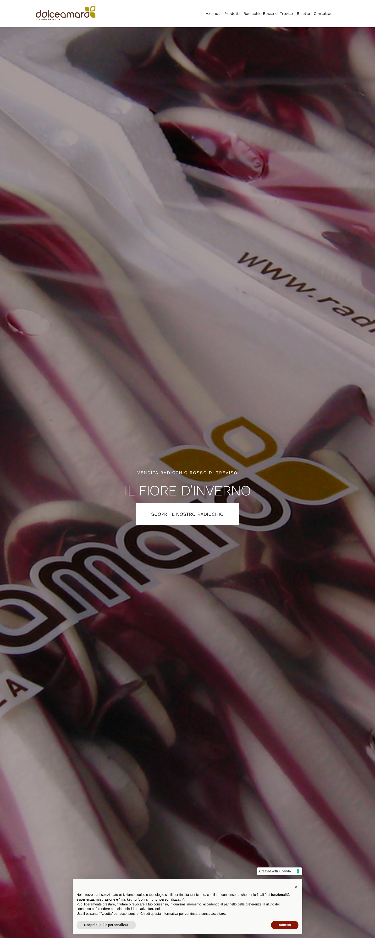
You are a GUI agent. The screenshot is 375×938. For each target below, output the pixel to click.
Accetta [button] (285, 925)
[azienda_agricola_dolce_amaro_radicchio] (65, 8)
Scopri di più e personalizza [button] (106, 925)
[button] (296, 887)
